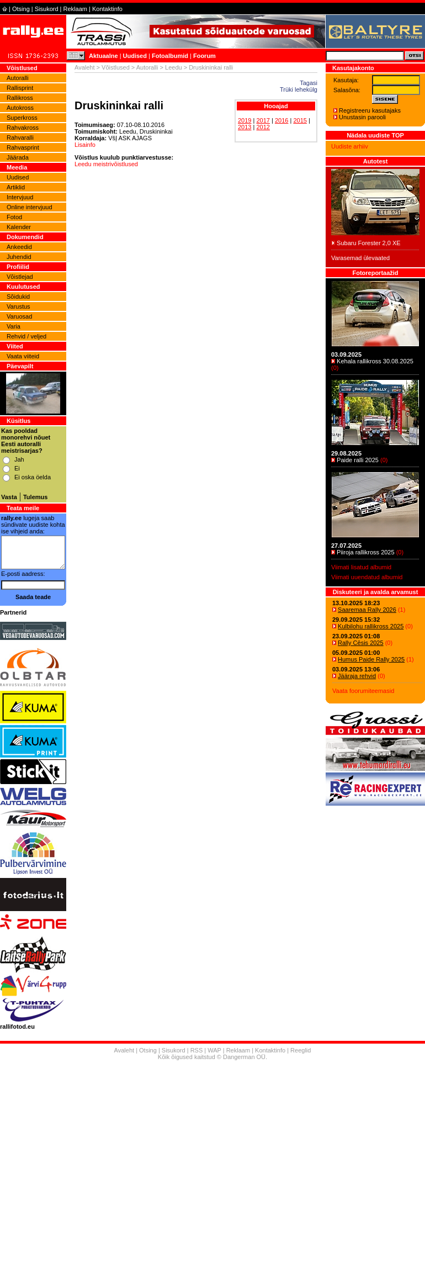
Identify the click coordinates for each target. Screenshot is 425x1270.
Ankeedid (19, 247)
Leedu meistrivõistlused (106, 164)
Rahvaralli (20, 137)
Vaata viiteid (23, 356)
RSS (196, 1050)
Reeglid (300, 1050)
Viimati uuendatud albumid (366, 577)
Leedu (173, 67)
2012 (262, 127)
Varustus (18, 306)
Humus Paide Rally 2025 (371, 659)
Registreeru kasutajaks (370, 110)
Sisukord (47, 9)
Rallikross (20, 97)
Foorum (204, 55)
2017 (262, 120)
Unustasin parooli (362, 117)
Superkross (22, 117)
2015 (299, 120)
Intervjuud (20, 197)
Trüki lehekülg (298, 89)
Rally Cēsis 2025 (361, 642)
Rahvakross (23, 127)
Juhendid (19, 256)
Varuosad (19, 316)
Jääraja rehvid (357, 676)
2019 (244, 120)
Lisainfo (85, 144)
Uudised (135, 55)
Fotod (14, 217)
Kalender (19, 227)
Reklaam (75, 9)
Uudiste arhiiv (349, 146)
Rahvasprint (23, 147)
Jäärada (18, 157)
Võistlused (116, 67)
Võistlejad (20, 276)
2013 (244, 127)
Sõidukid (18, 296)
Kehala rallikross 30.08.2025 (375, 361)
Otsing (21, 9)
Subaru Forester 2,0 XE (369, 243)
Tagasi (308, 83)
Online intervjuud (29, 207)
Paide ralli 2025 (358, 460)
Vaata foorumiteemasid (363, 690)
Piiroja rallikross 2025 (366, 552)
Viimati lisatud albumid (361, 567)
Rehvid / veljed (26, 336)
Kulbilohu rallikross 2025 (370, 626)
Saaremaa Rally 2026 (367, 609)
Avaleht (85, 67)
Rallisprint (20, 87)
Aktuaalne (103, 55)
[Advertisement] (212, 1166)
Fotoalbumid (170, 55)
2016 (281, 120)
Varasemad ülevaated (360, 258)
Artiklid (16, 187)
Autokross (20, 107)
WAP (214, 1050)
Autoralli (18, 78)
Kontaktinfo (107, 9)
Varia (13, 326)
